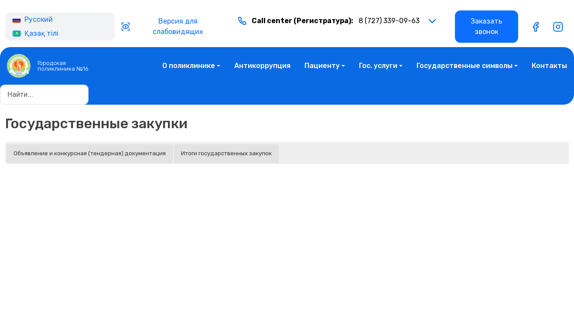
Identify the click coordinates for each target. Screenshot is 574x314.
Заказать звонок (486, 26)
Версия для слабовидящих (161, 26)
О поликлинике (188, 65)
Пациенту (322, 65)
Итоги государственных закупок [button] (226, 153)
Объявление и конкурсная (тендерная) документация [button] (90, 153)
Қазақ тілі (35, 33)
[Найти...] (44, 95)
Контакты (549, 65)
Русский (32, 19)
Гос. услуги (378, 65)
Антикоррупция (262, 65)
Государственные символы (464, 65)
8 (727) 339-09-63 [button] (329, 21)
